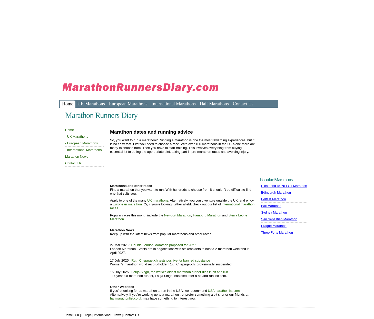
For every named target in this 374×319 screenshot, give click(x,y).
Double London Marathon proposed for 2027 (163, 245)
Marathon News (76, 156)
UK (77, 315)
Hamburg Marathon (207, 215)
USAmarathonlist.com (224, 291)
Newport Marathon (177, 215)
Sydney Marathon (274, 212)
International (102, 315)
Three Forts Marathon (277, 232)
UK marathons (157, 200)
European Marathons (128, 103)
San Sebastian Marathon (279, 219)
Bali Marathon (271, 206)
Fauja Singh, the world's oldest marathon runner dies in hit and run (179, 272)
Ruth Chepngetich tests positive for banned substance (170, 260)
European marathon (127, 204)
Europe (87, 315)
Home (67, 103)
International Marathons (173, 103)
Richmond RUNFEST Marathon (284, 186)
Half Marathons (214, 103)
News (117, 315)
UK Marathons (91, 103)
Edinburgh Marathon (276, 192)
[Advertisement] (152, 38)
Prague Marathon (274, 226)
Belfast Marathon (273, 199)
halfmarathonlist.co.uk (126, 298)
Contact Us (243, 103)
